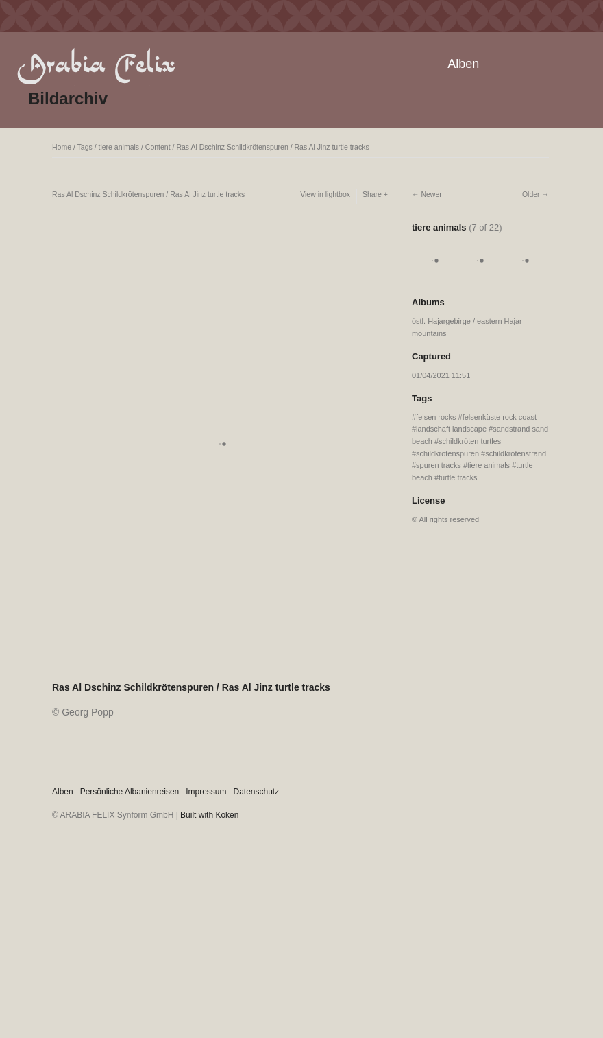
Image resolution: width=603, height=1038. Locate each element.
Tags (85, 147)
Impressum (206, 792)
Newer (431, 194)
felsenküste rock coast (500, 417)
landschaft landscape (451, 429)
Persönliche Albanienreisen (130, 792)
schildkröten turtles (470, 441)
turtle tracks (458, 477)
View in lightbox (325, 194)
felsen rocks (436, 417)
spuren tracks (438, 465)
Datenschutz (257, 792)
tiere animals (119, 147)
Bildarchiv (68, 98)
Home (61, 147)
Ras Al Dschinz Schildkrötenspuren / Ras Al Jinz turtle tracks (272, 147)
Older (531, 194)
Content (158, 147)
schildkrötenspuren (447, 453)
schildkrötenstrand (515, 453)
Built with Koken (209, 815)
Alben (463, 64)
